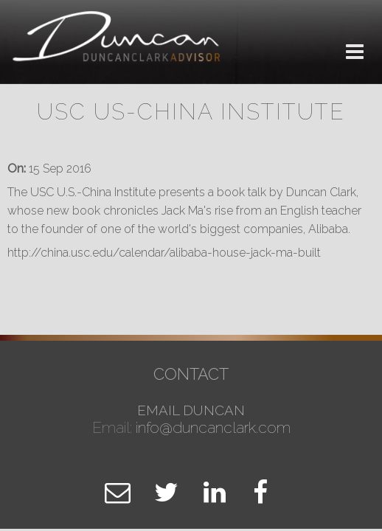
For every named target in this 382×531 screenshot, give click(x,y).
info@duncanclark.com (213, 427)
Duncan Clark (118, 42)
